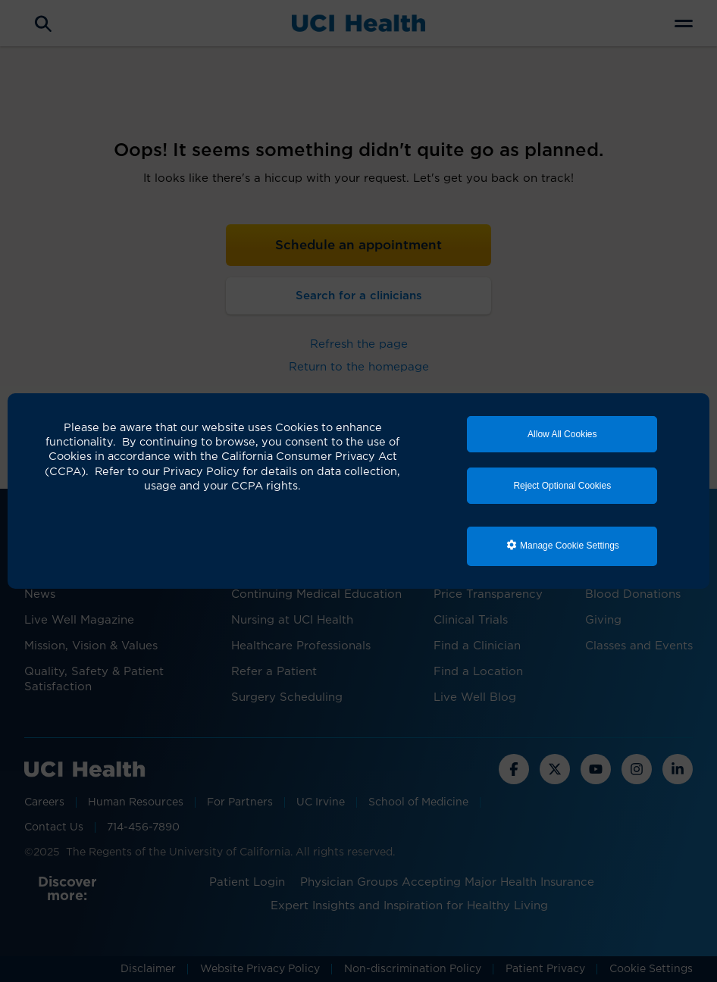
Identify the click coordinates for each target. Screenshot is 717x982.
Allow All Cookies (562, 434)
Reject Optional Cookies (562, 485)
